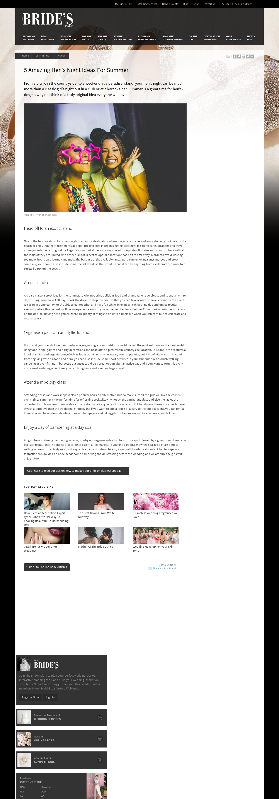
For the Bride (87, 38)
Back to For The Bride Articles (47, 567)
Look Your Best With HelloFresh (50, 619)
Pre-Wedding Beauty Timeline (123, 609)
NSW (195, 266)
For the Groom (102, 38)
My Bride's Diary (124, 4)
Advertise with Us (33, 694)
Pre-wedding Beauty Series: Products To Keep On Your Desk (61, 611)
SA (194, 274)
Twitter (235, 706)
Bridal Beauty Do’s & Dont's (217, 615)
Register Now (203, 176)
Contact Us (29, 690)
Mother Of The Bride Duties (121, 626)
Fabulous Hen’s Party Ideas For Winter (224, 609)
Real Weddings (47, 38)
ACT (195, 270)
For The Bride (44, 55)
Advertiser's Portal (157, 694)
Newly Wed (251, 38)
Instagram (237, 699)
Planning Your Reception (172, 38)
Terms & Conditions (198, 690)
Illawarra (219, 266)
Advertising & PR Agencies (120, 699)
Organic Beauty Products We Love (126, 632)
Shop (196, 4)
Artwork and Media (157, 690)
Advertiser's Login (74, 686)
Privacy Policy (194, 686)
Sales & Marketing (74, 699)
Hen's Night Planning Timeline (219, 632)
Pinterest (237, 712)
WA (216, 274)
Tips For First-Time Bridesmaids (124, 619)
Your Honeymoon (233, 38)
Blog (185, 4)
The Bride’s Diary (47, 19)
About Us (28, 686)
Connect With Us (237, 679)
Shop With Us (153, 686)
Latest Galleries (114, 694)
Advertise (210, 4)
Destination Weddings (212, 38)
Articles (64, 55)
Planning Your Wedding (147, 38)
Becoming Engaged (28, 38)
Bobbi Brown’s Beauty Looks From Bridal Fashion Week (226, 624)
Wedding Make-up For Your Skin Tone (54, 626)
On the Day (193, 38)
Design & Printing (74, 690)
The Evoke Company (47, 205)
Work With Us (31, 699)
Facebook (237, 692)
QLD (217, 270)
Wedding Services (147, 4)
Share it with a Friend (151, 568)
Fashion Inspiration (68, 38)
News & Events (170, 4)
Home (25, 55)
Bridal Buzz (238, 685)
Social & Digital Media (77, 694)
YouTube (236, 719)
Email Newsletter (242, 726)
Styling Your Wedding (123, 38)
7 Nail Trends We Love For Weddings (53, 632)
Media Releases (114, 686)
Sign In (223, 176)
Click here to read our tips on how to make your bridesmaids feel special (77, 471)
